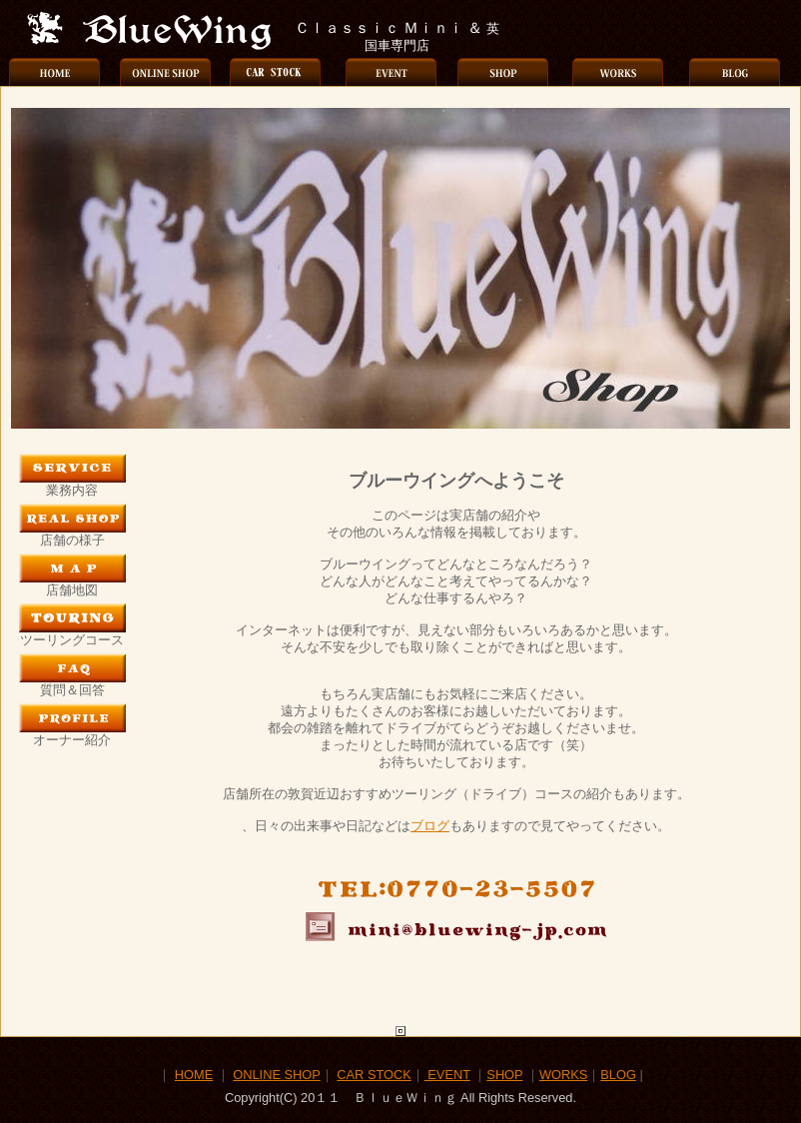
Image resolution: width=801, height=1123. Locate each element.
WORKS (563, 1074)
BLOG (618, 1074)
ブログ (429, 825)
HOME (194, 1074)
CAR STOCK (373, 1074)
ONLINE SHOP (276, 1074)
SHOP (504, 1074)
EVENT (447, 1074)
